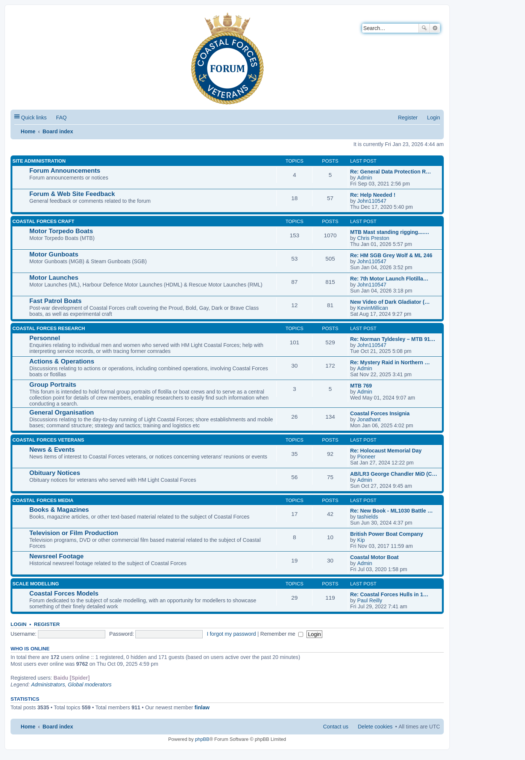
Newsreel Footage (56, 556)
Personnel (44, 338)
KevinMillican (372, 308)
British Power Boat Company (386, 534)
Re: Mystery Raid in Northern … (390, 362)
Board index (57, 131)
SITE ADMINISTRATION (38, 161)
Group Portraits (52, 384)
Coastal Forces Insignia (380, 413)
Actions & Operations (61, 361)
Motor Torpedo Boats (61, 231)
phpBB (202, 739)
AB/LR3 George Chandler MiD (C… (393, 474)
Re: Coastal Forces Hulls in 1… (389, 594)
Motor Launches (53, 277)
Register (47, 624)
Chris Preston (373, 238)
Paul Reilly (369, 600)
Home (28, 131)
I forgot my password (231, 634)
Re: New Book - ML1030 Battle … (391, 511)
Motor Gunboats (53, 254)
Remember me (281, 634)
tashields (367, 517)
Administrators (48, 685)
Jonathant (369, 419)
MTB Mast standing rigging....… (389, 232)
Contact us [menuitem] (335, 727)
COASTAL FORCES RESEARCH (48, 328)
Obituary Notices (54, 473)
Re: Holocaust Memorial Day (386, 451)
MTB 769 (361, 386)
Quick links (34, 118)
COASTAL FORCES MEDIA (42, 500)
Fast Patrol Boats (55, 301)
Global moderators (90, 685)
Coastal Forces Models (64, 593)
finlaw (201, 707)
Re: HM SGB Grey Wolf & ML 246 (391, 255)
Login (19, 624)
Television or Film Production (73, 533)
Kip (361, 540)
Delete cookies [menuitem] (375, 727)
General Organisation (61, 412)
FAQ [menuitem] (61, 118)
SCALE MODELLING (35, 584)
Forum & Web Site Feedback (72, 194)
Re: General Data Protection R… (390, 172)
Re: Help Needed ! (372, 195)
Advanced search (435, 28)
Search (424, 28)
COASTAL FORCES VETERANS (48, 440)
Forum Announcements (64, 170)
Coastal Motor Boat (374, 557)
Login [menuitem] (433, 118)
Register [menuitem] (407, 118)
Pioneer (366, 457)
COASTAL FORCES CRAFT (43, 221)
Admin (364, 178)
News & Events (52, 449)
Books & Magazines (59, 509)
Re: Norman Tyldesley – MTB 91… (392, 339)
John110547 (372, 201)
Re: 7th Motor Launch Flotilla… (389, 279)
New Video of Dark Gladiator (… (390, 302)
